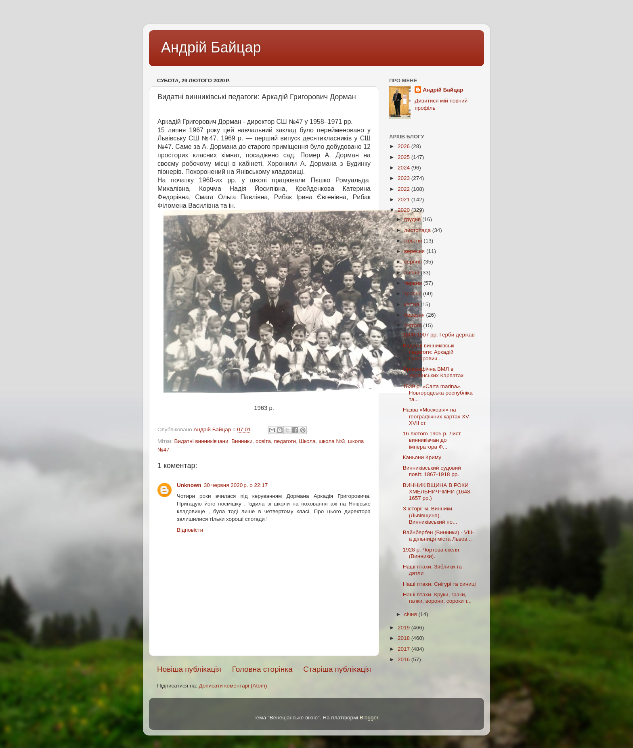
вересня (415, 251)
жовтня (413, 241)
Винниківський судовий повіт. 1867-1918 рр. (432, 471)
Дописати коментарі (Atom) (233, 686)
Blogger (369, 718)
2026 (404, 146)
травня (413, 293)
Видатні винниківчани (201, 441)
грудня (413, 219)
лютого (413, 325)
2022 (404, 189)
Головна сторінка (262, 669)
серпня (413, 262)
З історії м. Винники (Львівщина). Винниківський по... (430, 515)
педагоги (285, 441)
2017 (404, 649)
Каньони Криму (422, 457)
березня (415, 315)
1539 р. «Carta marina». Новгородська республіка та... (438, 392)
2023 (404, 178)
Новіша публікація (189, 669)
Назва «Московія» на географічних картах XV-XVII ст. (437, 416)
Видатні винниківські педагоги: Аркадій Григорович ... (429, 352)
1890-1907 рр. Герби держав (439, 335)
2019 (404, 628)
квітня (412, 304)
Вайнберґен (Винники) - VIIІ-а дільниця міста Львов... (438, 535)
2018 (404, 638)
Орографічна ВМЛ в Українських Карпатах (433, 372)
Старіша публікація (337, 669)
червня (413, 283)
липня (412, 273)
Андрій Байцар (211, 47)
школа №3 (332, 441)
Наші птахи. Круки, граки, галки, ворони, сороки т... (437, 597)
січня (411, 614)
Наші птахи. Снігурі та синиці (439, 584)
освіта (263, 441)
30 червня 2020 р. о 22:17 (236, 485)
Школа (307, 441)
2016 (404, 659)
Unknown (189, 485)
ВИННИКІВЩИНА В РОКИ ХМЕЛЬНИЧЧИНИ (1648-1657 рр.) (437, 491)
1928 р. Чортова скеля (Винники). (431, 553)
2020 (404, 210)
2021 (404, 199)
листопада (418, 230)
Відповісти (190, 530)
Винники (241, 441)
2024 (404, 168)
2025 (404, 157)
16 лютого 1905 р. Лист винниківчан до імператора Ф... (432, 439)
